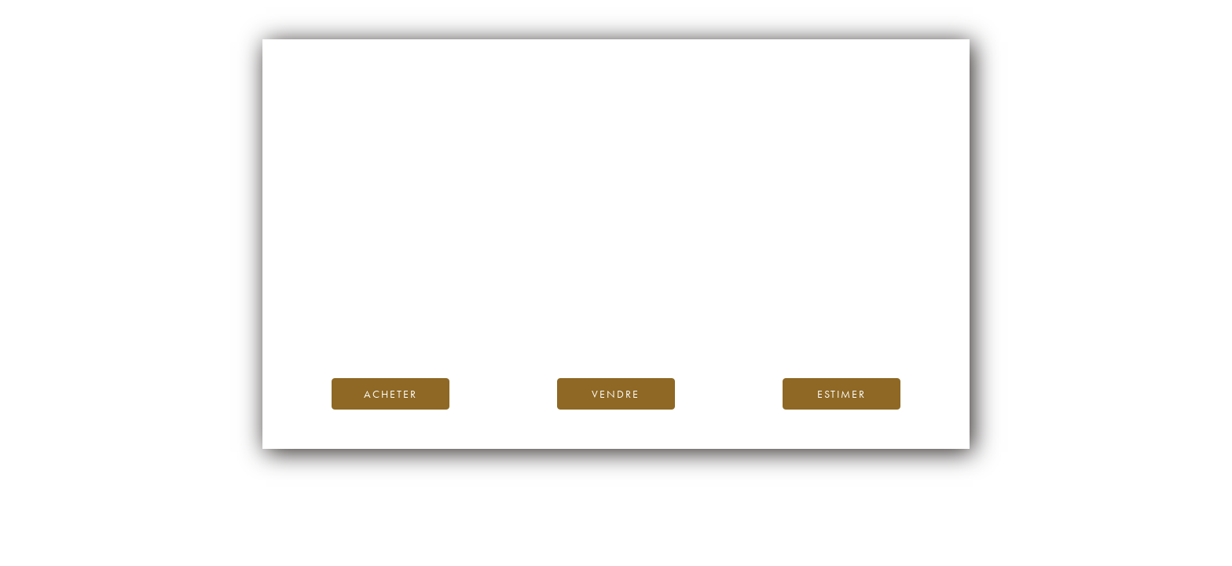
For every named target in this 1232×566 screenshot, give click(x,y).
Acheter (390, 394)
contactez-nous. (709, 330)
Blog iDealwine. (722, 311)
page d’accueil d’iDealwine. (805, 294)
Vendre (616, 394)
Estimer (841, 394)
